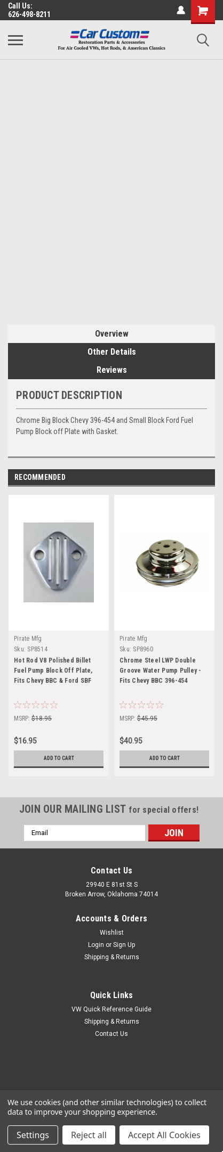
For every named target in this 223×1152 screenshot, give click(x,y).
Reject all (89, 1135)
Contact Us (111, 1033)
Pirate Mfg (28, 638)
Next (207, 477)
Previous (192, 477)
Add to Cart (59, 758)
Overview (112, 334)
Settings (33, 1135)
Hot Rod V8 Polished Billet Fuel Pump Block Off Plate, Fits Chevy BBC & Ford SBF (53, 670)
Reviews (112, 370)
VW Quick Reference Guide (111, 1009)
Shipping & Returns (111, 957)
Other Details (111, 352)
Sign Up (124, 945)
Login (96, 945)
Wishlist (112, 932)
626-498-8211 (29, 14)
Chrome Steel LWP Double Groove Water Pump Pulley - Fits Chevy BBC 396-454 (161, 670)
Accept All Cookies (164, 1135)
